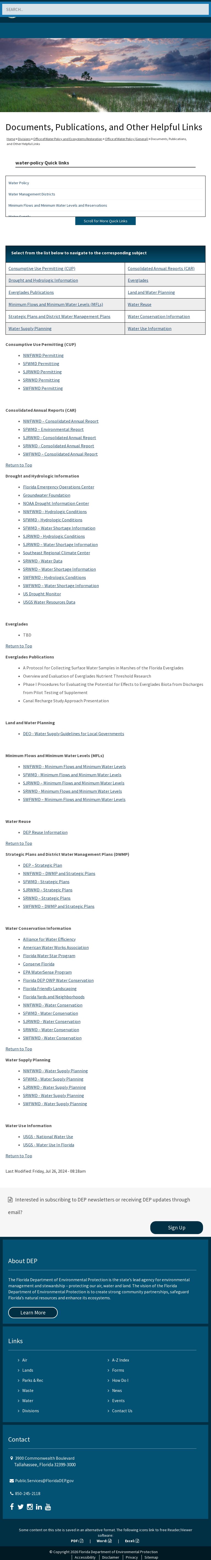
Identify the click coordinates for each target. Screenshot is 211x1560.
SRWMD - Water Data (42, 561)
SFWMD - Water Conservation (50, 1013)
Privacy (132, 1557)
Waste (26, 1390)
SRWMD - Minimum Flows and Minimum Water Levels (72, 791)
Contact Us (120, 1410)
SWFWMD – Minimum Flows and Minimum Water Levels (74, 799)
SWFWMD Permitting (43, 388)
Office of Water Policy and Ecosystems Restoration (67, 139)
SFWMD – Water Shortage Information (59, 528)
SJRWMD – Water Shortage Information (60, 544)
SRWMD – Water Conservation (51, 1029)
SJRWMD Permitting (42, 371)
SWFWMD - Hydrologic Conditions (54, 577)
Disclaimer (110, 1557)
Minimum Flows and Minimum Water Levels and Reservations (58, 205)
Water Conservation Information (159, 316)
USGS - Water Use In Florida (48, 1144)
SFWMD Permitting (41, 363)
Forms (116, 1370)
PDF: (77, 1540)
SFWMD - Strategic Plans (46, 881)
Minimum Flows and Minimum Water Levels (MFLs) (56, 304)
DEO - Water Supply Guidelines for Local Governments (73, 733)
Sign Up (176, 1227)
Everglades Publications (31, 292)
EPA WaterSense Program (47, 972)
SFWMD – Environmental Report (53, 429)
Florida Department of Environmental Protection (118, 1551)
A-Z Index (118, 1360)
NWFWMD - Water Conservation (52, 1005)
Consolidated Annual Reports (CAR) (161, 268)
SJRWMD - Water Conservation (51, 1021)
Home (11, 139)
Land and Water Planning (151, 292)
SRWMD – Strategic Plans (47, 898)
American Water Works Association (56, 947)
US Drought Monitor (42, 593)
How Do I (118, 1380)
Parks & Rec (30, 1380)
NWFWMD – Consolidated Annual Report (61, 421)
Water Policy (19, 182)
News (115, 1390)
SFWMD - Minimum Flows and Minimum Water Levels (72, 774)
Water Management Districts (32, 194)
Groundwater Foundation (46, 495)
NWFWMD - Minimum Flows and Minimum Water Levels (74, 766)
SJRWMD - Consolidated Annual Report (59, 437)
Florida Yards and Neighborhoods (54, 996)
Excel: (132, 1540)
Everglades (138, 280)
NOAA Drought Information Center (56, 503)
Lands (25, 1370)
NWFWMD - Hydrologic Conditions (55, 511)
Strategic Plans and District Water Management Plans (59, 316)
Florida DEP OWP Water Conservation (58, 980)
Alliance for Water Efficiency (49, 939)
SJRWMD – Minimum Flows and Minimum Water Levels (73, 783)
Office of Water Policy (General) (126, 139)
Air (22, 1360)
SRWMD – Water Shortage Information (59, 569)
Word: (104, 1540)
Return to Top (18, 465)
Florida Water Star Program (49, 955)
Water (25, 1400)
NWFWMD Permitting (43, 355)
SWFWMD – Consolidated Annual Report (60, 454)
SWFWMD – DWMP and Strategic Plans (59, 906)
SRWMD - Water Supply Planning (53, 1095)
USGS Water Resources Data (49, 602)
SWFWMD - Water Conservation (52, 1038)
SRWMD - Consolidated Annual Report (58, 445)
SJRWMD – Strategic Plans (48, 890)
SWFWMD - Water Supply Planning (55, 1103)
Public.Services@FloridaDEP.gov (44, 1480)
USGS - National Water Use (48, 1136)
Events (116, 1400)
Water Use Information (149, 328)
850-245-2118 (27, 1493)
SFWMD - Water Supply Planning (53, 1079)
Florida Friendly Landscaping (50, 988)
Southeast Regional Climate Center (56, 552)
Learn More (33, 1312)
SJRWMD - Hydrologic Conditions (54, 536)
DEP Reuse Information (45, 832)
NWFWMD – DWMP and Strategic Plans (59, 873)
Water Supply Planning (30, 328)
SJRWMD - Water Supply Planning (54, 1087)
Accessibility (85, 1557)
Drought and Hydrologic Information (43, 280)
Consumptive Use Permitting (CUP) (42, 268)
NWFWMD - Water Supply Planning (55, 1070)
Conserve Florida (38, 964)
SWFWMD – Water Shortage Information (61, 585)
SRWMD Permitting (41, 380)
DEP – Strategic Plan (42, 865)
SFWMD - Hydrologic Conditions (52, 519)
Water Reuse (139, 304)
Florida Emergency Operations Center (58, 487)
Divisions (24, 139)
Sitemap (151, 1557)
